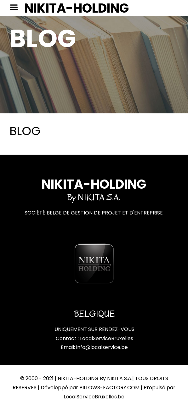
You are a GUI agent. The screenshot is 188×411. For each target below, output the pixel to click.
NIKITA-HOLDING (76, 8)
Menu (16, 7)
